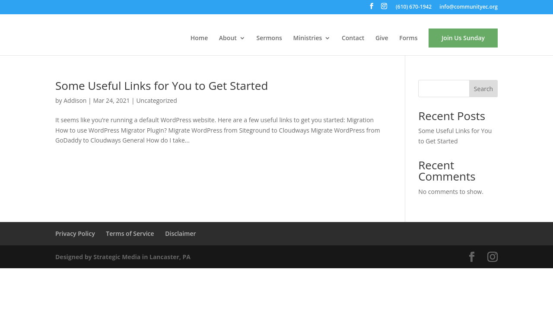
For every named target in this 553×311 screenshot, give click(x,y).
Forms (408, 38)
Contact (353, 38)
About (228, 38)
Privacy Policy (75, 233)
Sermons (269, 38)
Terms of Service (130, 233)
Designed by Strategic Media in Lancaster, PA (123, 257)
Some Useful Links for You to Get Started (161, 85)
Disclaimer (180, 233)
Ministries (307, 38)
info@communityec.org (468, 7)
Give (381, 38)
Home (199, 38)
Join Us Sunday (463, 38)
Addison (75, 100)
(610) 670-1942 (414, 7)
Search (483, 89)
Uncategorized (156, 100)
